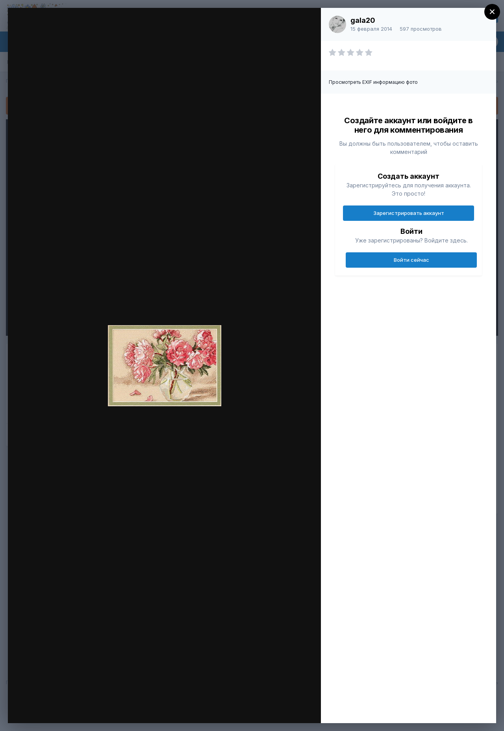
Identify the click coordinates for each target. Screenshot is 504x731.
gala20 (362, 20)
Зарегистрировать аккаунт (408, 213)
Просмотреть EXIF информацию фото (373, 82)
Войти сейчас (411, 260)
